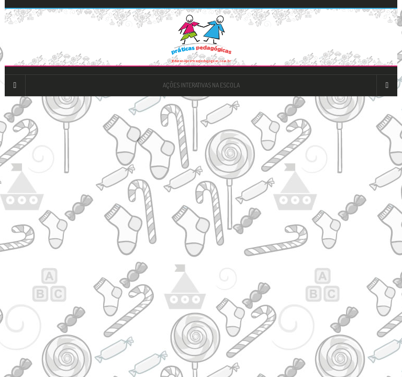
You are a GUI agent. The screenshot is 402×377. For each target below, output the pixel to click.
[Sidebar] (15, 85)
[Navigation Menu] (386, 85)
